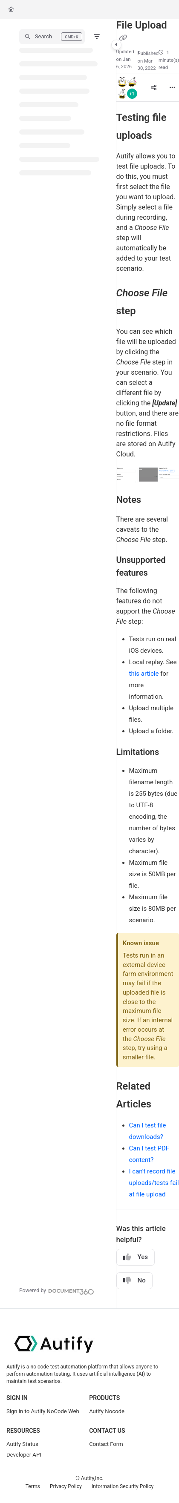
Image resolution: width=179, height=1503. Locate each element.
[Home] (11, 10)
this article (144, 673)
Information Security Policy (122, 1486)
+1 (132, 94)
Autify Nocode (106, 1411)
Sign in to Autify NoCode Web (42, 1411)
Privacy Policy (66, 1486)
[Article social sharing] (153, 88)
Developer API (23, 1454)
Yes (135, 1257)
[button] (52, 36)
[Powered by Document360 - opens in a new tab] (56, 1290)
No (134, 1280)
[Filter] (97, 37)
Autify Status (22, 1444)
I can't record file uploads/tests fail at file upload (154, 1182)
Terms (33, 1486)
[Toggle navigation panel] (116, 45)
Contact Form (106, 1444)
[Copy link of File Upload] (123, 38)
